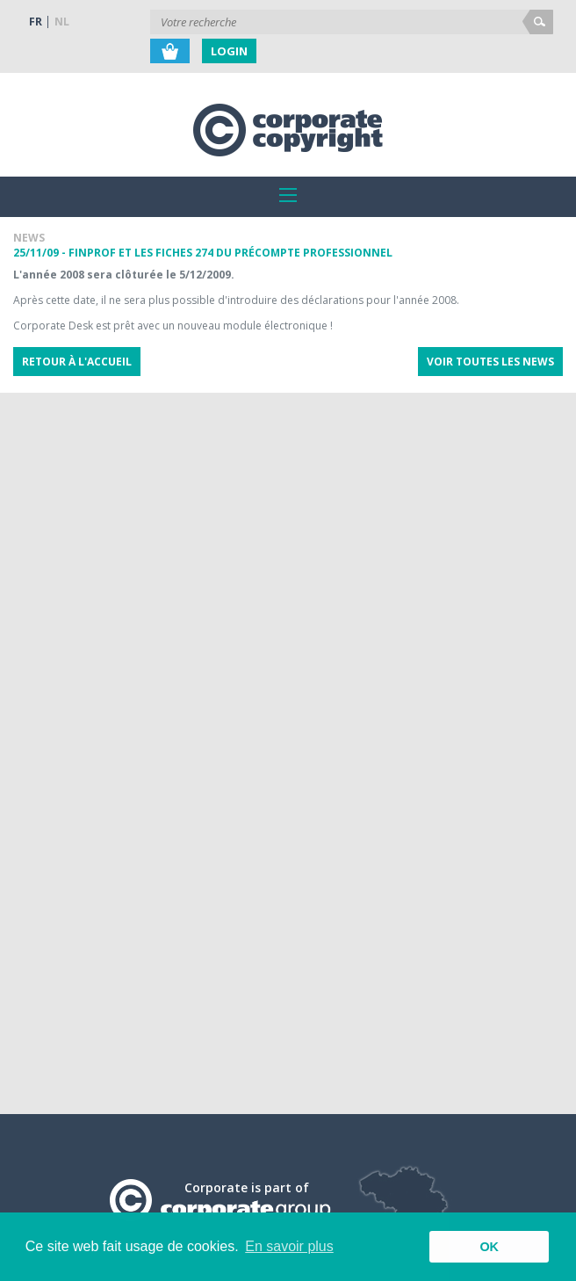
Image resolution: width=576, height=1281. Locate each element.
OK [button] (489, 1247)
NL (61, 21)
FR (35, 21)
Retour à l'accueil (77, 361)
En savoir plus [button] (289, 1246)
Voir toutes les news (490, 361)
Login (229, 51)
